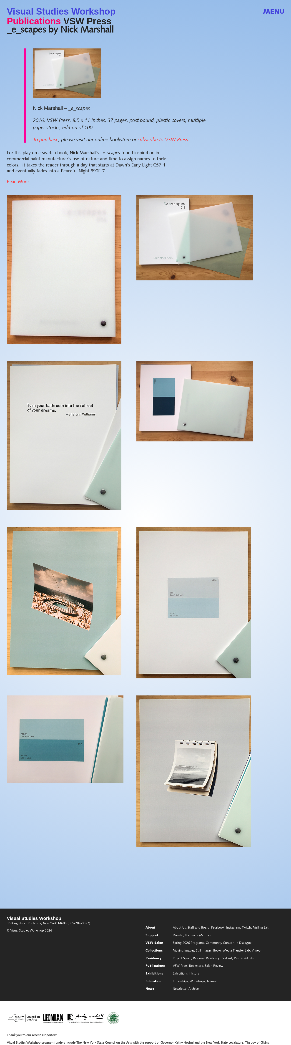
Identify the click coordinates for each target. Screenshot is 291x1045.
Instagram (233, 927)
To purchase (45, 139)
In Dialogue (243, 943)
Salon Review (214, 966)
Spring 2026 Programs (188, 943)
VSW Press (87, 21)
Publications (34, 21)
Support (152, 935)
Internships (180, 981)
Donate (178, 935)
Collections (154, 950)
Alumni (211, 981)
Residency (153, 958)
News (150, 989)
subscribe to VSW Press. (162, 139)
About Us (179, 927)
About (150, 927)
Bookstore (196, 966)
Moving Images (183, 950)
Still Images (203, 950)
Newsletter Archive (186, 989)
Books (217, 950)
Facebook (217, 927)
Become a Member (198, 935)
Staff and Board (198, 927)
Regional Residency (206, 958)
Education (153, 981)
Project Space (182, 958)
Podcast (226, 958)
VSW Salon (154, 943)
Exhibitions (154, 973)
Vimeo (256, 950)
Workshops (197, 981)
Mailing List (260, 927)
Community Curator (220, 943)
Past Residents (243, 958)
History (194, 973)
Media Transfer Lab (236, 950)
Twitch (246, 927)
